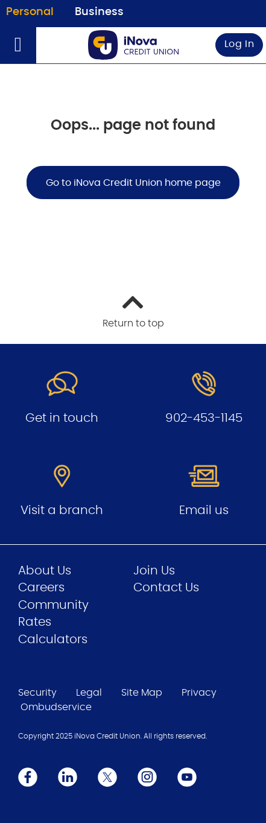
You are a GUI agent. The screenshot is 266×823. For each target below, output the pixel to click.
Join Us (154, 571)
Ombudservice (56, 707)
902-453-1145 (203, 418)
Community (53, 605)
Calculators (52, 640)
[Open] (18, 45)
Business (99, 12)
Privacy (199, 692)
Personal (30, 12)
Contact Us (166, 588)
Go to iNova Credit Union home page (133, 183)
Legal (89, 692)
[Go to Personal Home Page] (133, 45)
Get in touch (61, 418)
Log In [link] (239, 44)
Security (37, 692)
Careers (41, 588)
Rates (34, 622)
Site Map (141, 692)
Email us (204, 510)
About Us (44, 571)
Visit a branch (62, 510)
